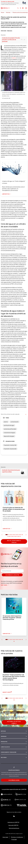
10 (20, 534)
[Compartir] (20, 8)
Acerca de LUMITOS (13, 825)
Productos (4, 741)
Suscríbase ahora (14, 780)
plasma (14, 58)
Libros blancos (5, 746)
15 (12, 536)
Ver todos (5, 585)
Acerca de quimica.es (14, 828)
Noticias (3, 731)
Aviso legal (5, 837)
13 (9, 536)
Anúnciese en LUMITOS (13, 822)
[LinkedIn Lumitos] (14, 816)
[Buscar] (18, 8)
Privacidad (14, 839)
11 (22, 534)
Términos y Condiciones (17, 837)
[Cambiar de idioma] (23, 8)
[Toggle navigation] (26, 8)
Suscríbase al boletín (12, 575)
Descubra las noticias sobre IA (14, 722)
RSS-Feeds (4, 757)
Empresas (3, 736)
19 (18, 536)
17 (15, 536)
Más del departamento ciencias (14, 541)
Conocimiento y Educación (8, 752)
